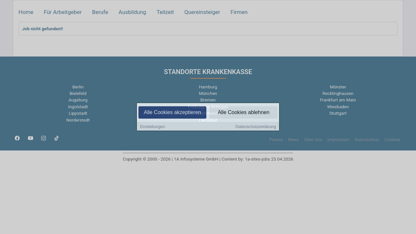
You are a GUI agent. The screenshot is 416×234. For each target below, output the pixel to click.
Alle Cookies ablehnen (243, 112)
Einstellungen (152, 126)
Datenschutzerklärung (256, 126)
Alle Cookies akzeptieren (172, 112)
